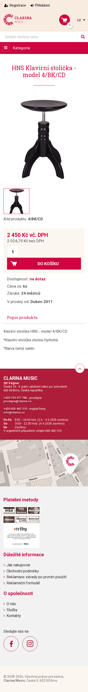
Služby (12, 610)
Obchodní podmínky (23, 571)
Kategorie (21, 48)
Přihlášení (42, 5)
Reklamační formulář (23, 583)
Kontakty (14, 616)
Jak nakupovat (18, 565)
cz (79, 20)
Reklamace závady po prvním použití (36, 577)
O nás (11, 604)
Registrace (18, 5)
